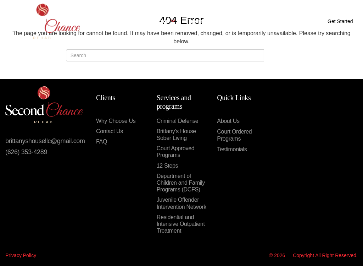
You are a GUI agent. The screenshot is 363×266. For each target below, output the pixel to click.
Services (159, 21)
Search (280, 59)
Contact (244, 21)
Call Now (296, 21)
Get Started (340, 21)
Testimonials (205, 21)
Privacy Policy (20, 255)
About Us (119, 21)
